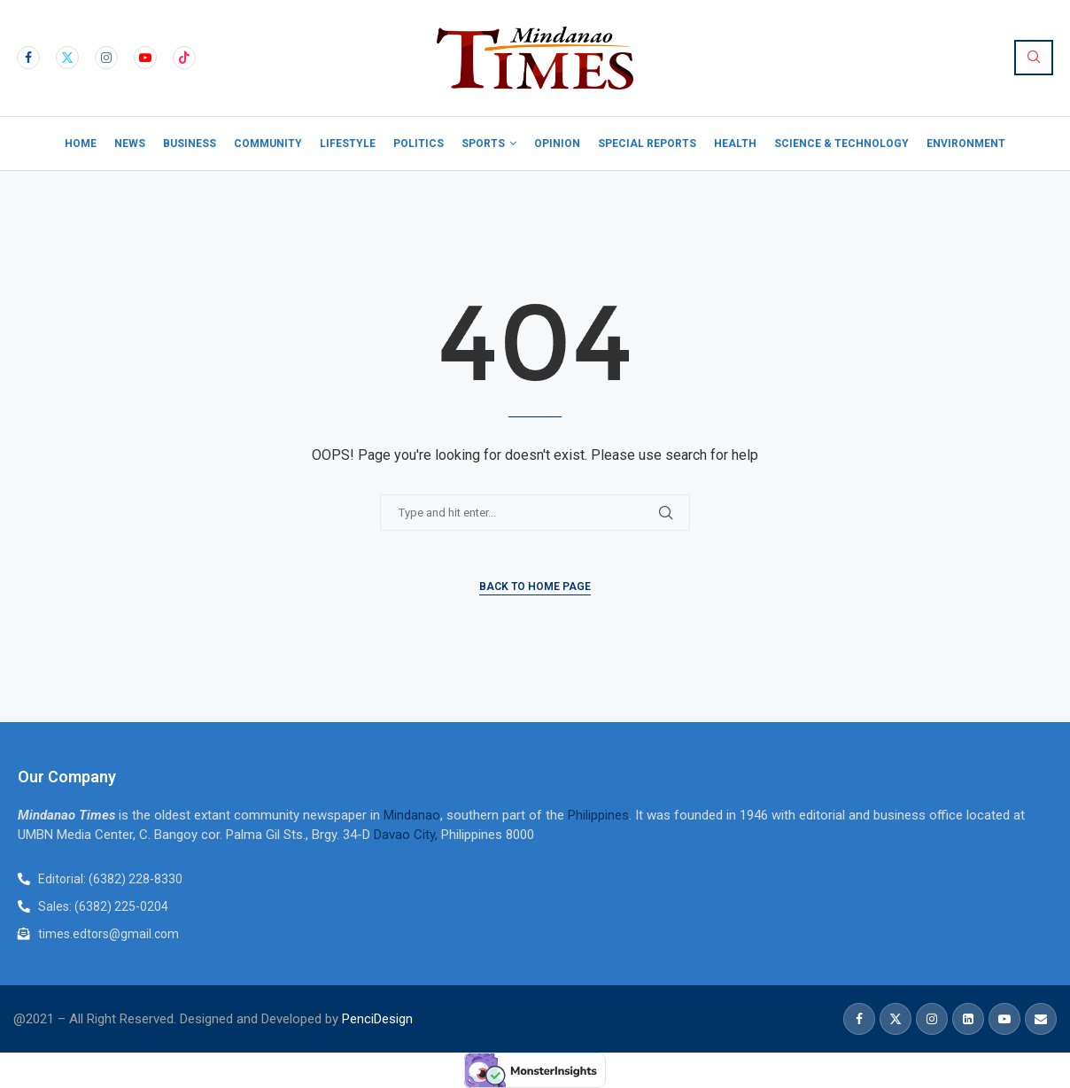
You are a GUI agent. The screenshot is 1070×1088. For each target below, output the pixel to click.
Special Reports (647, 143)
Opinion (557, 143)
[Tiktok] (184, 57)
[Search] (1033, 57)
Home (81, 143)
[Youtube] (145, 57)
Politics (418, 143)
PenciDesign (377, 1019)
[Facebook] (28, 57)
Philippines (598, 815)
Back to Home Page (535, 586)
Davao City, (407, 835)
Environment (966, 143)
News (129, 143)
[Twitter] (67, 57)
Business (189, 143)
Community (268, 143)
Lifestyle (348, 143)
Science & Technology (841, 143)
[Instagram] (106, 57)
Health (735, 143)
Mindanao (412, 815)
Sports (483, 143)
